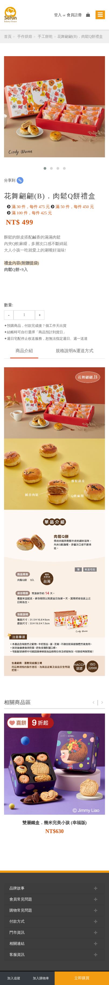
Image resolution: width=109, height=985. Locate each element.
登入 (58, 15)
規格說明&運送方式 (74, 350)
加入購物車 (41, 978)
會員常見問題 (54, 899)
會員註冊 (74, 15)
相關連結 (54, 943)
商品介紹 (24, 350)
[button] (45, 168)
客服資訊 (54, 954)
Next (102, 702)
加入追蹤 (13, 978)
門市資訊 (54, 932)
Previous (93, 702)
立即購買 (81, 978)
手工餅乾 (45, 37)
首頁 (8, 37)
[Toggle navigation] (100, 15)
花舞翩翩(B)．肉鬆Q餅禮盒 (80, 37)
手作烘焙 (24, 37)
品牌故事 (54, 888)
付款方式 (54, 921)
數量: (8, 305)
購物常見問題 (54, 910)
